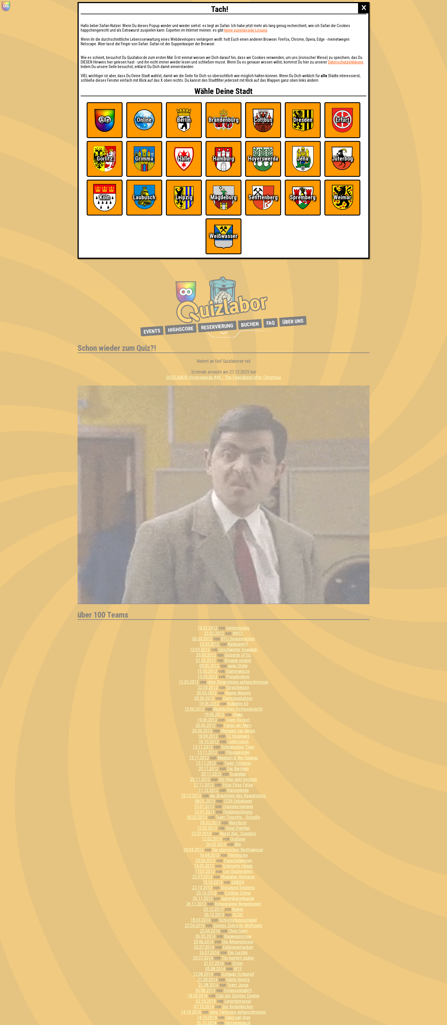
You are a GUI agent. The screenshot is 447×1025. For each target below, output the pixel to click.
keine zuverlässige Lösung (245, 30)
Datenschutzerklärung (345, 62)
